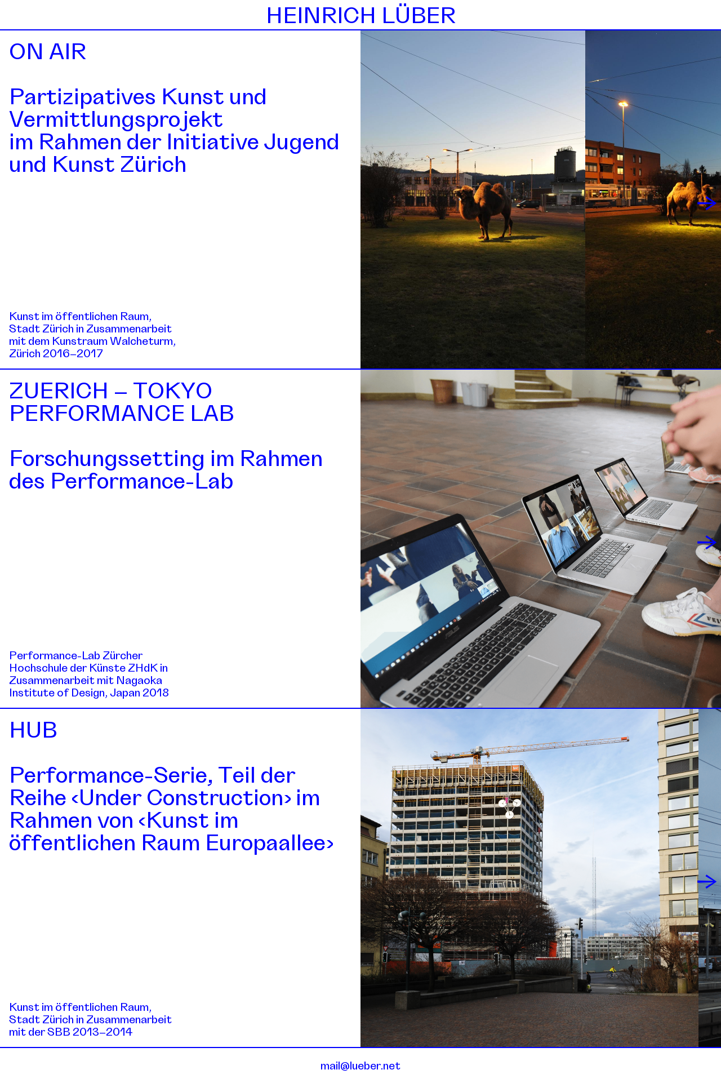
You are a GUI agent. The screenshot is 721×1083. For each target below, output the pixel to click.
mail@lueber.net (360, 1065)
